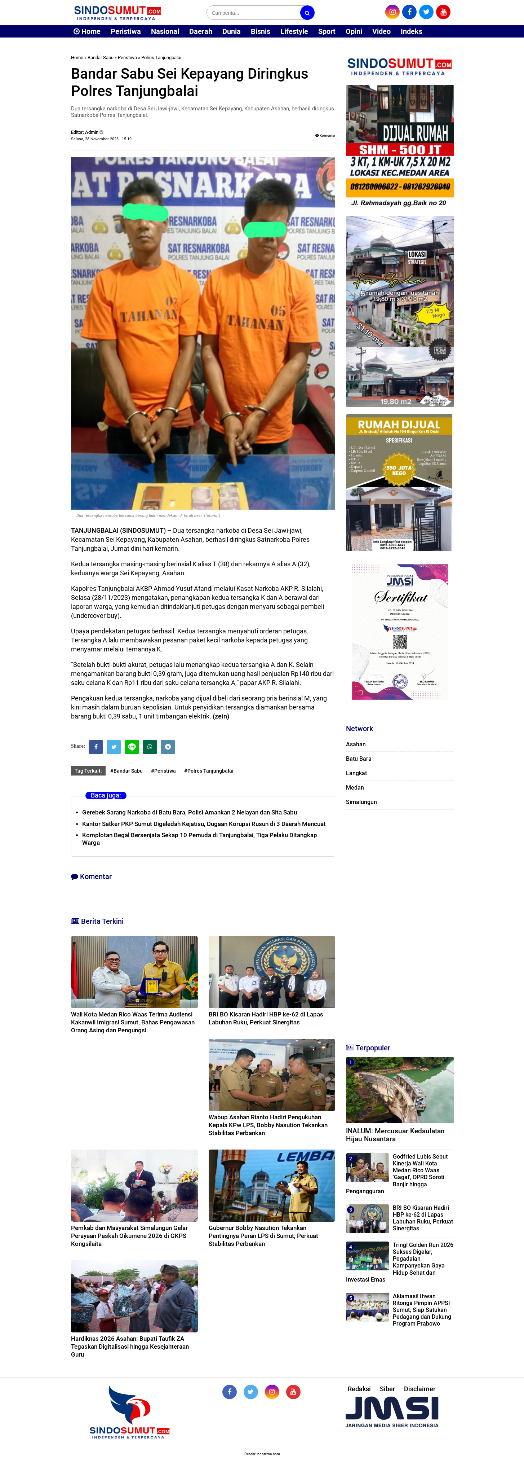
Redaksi (359, 1389)
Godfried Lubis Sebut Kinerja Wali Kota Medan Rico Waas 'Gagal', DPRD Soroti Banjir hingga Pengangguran (397, 1174)
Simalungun (361, 802)
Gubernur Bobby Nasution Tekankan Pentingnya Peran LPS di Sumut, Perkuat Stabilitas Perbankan (263, 1235)
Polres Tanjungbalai (161, 57)
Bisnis (260, 31)
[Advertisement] (400, 923)
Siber (387, 1389)
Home (87, 31)
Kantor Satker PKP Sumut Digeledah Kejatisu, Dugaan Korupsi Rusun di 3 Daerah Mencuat (204, 823)
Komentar (325, 135)
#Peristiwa (163, 771)
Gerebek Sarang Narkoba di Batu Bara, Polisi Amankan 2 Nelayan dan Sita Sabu (189, 812)
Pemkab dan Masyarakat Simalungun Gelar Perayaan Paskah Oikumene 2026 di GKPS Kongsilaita (129, 1235)
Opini (354, 31)
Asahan (356, 744)
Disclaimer (419, 1389)
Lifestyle (294, 31)
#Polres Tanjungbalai (209, 771)
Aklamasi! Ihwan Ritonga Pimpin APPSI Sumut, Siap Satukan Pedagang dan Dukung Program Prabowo (422, 1310)
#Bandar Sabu (126, 771)
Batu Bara (359, 758)
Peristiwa (126, 31)
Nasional (165, 31)
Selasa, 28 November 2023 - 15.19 (101, 139)
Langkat (356, 773)
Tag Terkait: (88, 771)
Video (381, 31)
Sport (327, 31)
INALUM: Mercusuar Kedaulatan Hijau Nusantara (395, 1135)
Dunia (231, 31)
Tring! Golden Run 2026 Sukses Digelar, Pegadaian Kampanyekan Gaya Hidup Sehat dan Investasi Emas (399, 1262)
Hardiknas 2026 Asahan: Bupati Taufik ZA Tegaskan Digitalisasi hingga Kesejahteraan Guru (130, 1346)
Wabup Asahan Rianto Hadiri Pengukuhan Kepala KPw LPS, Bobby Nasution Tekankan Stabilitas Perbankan (268, 1125)
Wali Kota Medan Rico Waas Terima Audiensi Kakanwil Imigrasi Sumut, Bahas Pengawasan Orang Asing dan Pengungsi (133, 1022)
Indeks (411, 31)
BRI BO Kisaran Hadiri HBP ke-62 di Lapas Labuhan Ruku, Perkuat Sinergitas (423, 1218)
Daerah (200, 31)
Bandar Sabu (101, 57)
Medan (355, 787)
